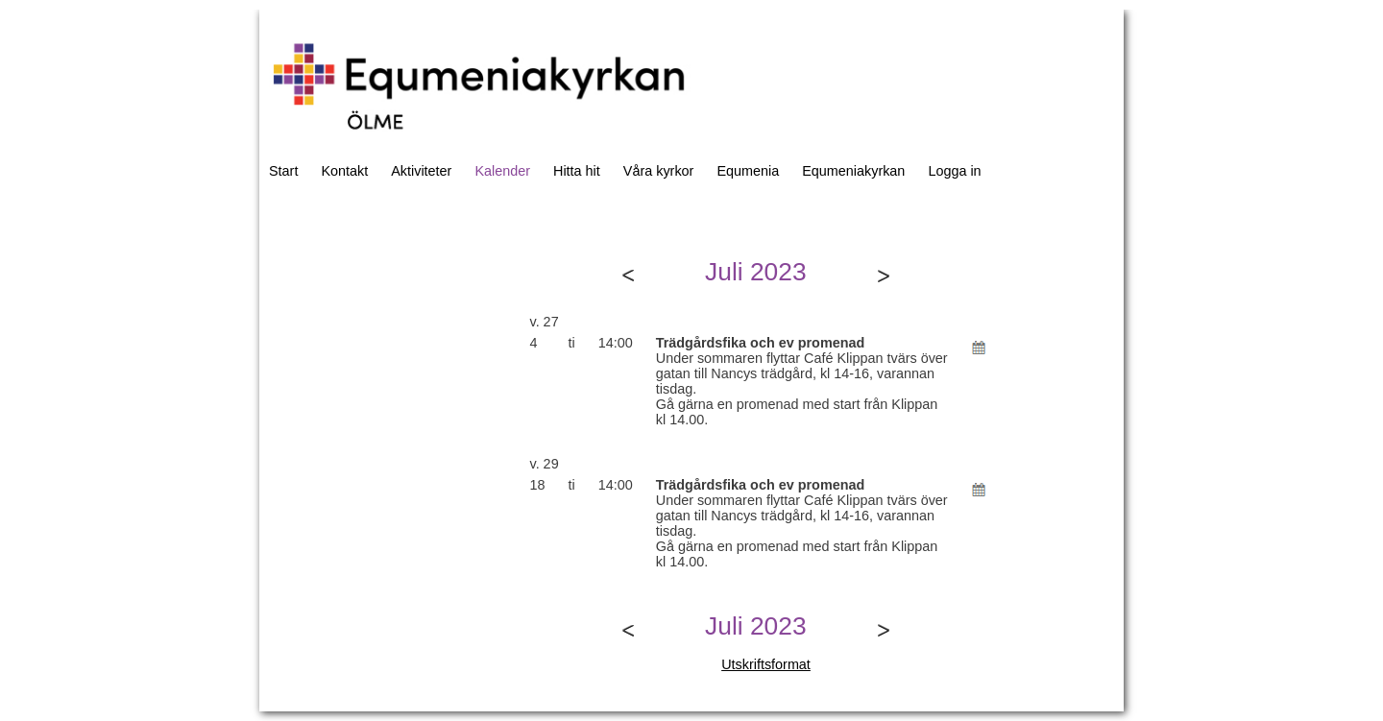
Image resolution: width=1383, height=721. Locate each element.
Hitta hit (576, 171)
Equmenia (747, 171)
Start (283, 171)
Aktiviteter (421, 171)
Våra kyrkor (658, 171)
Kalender (502, 171)
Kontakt (344, 171)
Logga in (954, 171)
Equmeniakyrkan (853, 171)
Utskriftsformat (766, 664)
